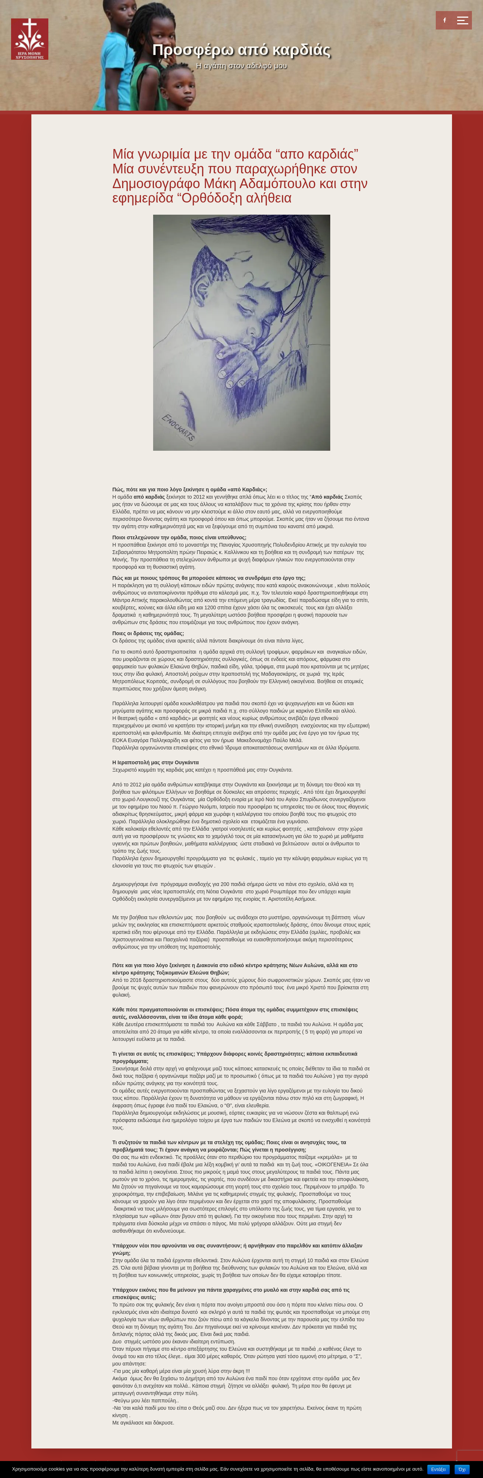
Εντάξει (438, 1469)
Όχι (462, 1469)
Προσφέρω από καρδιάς (241, 50)
